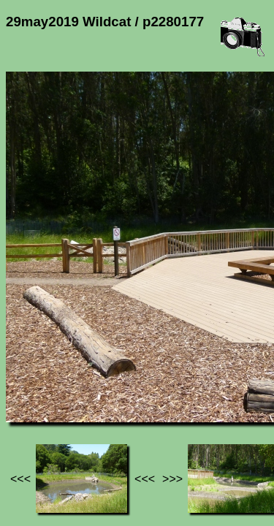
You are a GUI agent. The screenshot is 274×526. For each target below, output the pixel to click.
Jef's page (32, 380)
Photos (87, 380)
